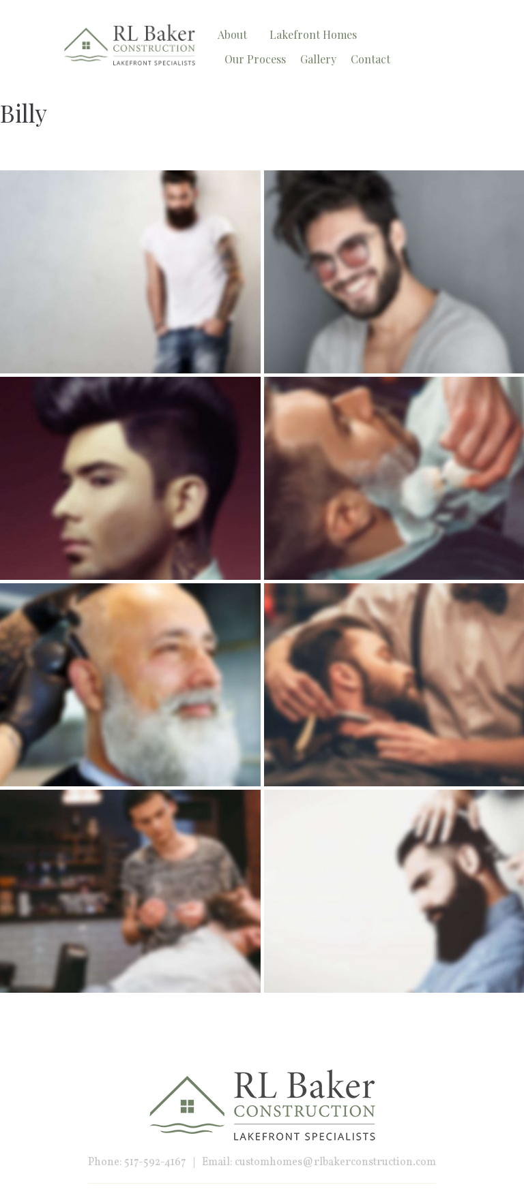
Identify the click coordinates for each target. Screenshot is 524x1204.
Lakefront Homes (313, 34)
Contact (370, 59)
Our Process (255, 59)
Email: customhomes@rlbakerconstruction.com (319, 1162)
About (232, 34)
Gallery (318, 59)
